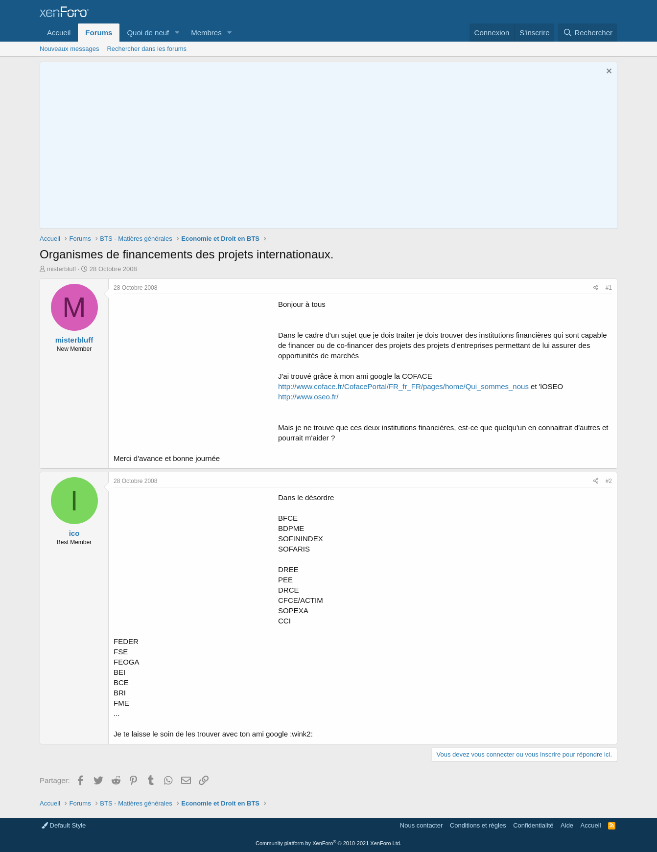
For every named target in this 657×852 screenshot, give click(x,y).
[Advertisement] (196, 367)
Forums (98, 32)
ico (74, 533)
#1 (609, 287)
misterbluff (61, 269)
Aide (567, 825)
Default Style (64, 825)
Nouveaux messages (69, 48)
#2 (609, 481)
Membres (206, 32)
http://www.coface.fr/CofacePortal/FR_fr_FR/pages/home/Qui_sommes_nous (403, 386)
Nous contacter (421, 825)
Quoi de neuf (148, 32)
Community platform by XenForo (328, 843)
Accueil (58, 32)
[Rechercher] (587, 32)
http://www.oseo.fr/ (308, 396)
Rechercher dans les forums (147, 48)
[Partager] (596, 288)
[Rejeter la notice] (608, 72)
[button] (177, 32)
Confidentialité (533, 825)
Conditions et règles (478, 825)
